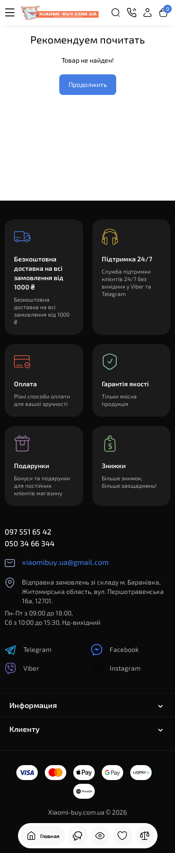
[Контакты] (132, 13)
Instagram (115, 668)
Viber (22, 668)
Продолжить (88, 84)
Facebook (115, 650)
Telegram (28, 650)
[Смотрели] (77, 836)
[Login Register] (147, 13)
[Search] (116, 13)
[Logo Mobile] (59, 12)
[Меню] (10, 12)
